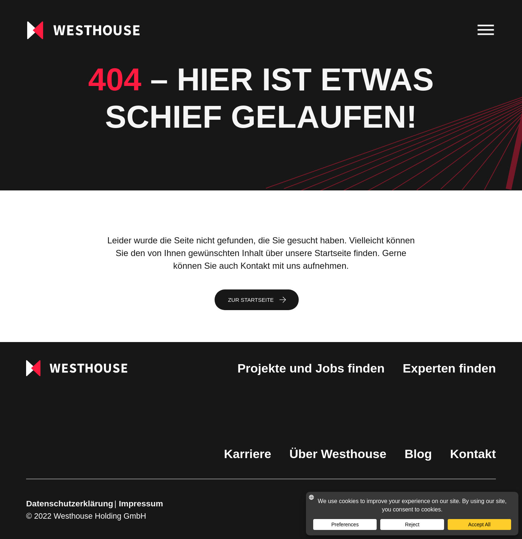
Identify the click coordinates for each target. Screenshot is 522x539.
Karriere (247, 454)
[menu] (486, 30)
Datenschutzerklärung (69, 503)
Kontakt (473, 454)
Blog (418, 454)
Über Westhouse (337, 454)
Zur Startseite (251, 300)
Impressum (141, 503)
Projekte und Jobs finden (311, 368)
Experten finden (449, 368)
